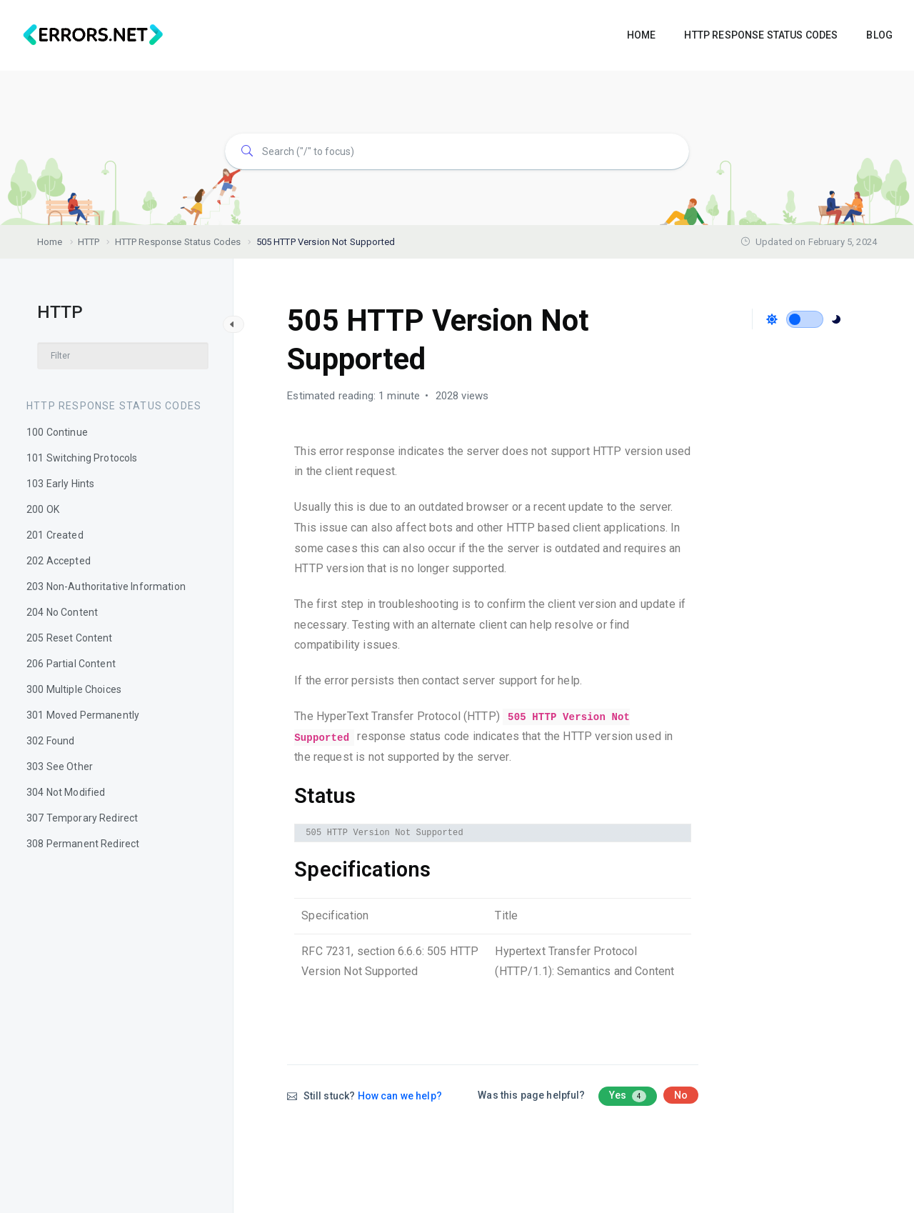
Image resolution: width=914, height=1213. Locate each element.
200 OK (42, 509)
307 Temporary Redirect (82, 818)
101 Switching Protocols (81, 458)
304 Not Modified (65, 792)
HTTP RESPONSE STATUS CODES (761, 35)
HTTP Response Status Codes (113, 405)
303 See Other (59, 766)
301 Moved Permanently (82, 715)
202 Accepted (58, 560)
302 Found (50, 741)
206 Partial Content (71, 663)
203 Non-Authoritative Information (106, 586)
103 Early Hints (60, 483)
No (681, 1095)
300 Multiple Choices (73, 689)
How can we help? (400, 1096)
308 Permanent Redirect (82, 843)
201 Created (55, 535)
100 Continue (57, 432)
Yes (628, 1095)
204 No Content (62, 612)
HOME (641, 35)
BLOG (879, 35)
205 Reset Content (69, 638)
